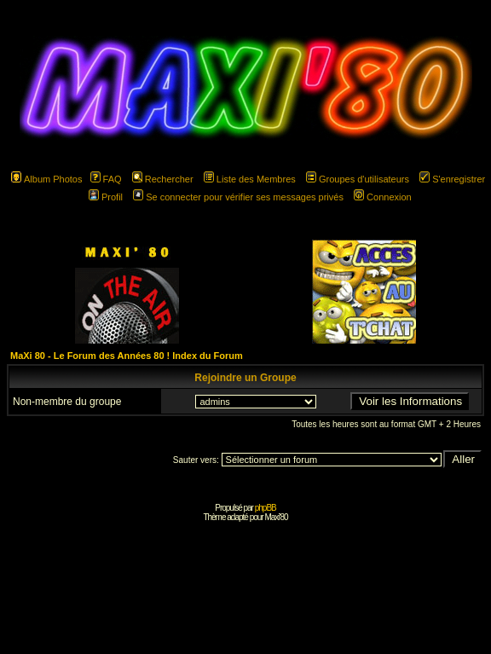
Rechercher (163, 179)
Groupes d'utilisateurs (357, 179)
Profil (106, 197)
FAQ (106, 179)
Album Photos (46, 179)
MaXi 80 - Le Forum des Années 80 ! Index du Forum (126, 355)
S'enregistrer (452, 179)
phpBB (265, 507)
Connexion (383, 197)
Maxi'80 (275, 517)
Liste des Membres (250, 179)
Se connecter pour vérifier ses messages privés (238, 197)
